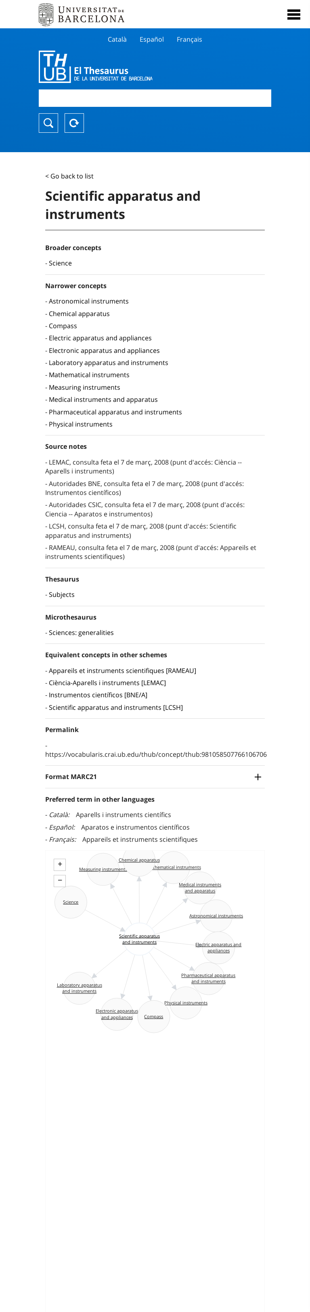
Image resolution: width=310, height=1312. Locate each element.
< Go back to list (69, 176)
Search (48, 123)
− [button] (60, 880)
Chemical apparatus (79, 313)
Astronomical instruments (89, 301)
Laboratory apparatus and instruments (108, 362)
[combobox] (155, 98)
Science (60, 263)
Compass (63, 325)
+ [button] (60, 864)
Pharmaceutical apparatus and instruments (115, 412)
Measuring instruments (84, 387)
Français (189, 39)
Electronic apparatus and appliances (104, 350)
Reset (74, 123)
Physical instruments (81, 424)
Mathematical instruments (89, 374)
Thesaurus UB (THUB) (120, 67)
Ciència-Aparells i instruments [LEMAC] (107, 682)
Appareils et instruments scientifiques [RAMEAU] (122, 670)
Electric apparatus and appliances (100, 337)
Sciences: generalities (81, 632)
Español (152, 39)
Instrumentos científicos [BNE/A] (98, 694)
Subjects (62, 594)
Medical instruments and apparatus (103, 399)
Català (117, 39)
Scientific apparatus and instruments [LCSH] (116, 707)
